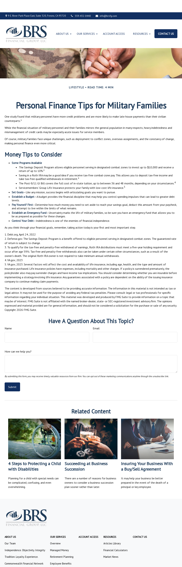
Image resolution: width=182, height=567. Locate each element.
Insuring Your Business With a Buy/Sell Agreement (147, 454)
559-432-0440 (80, 3)
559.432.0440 (101, 492)
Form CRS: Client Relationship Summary (28, 536)
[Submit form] (12, 374)
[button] (62, 21)
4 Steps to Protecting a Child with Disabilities (34, 454)
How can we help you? (18, 339)
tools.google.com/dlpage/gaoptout (23, 554)
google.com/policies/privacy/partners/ (25, 550)
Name (8, 316)
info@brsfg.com (106, 3)
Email (96, 316)
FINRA (84, 511)
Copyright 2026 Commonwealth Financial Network (61, 560)
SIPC (90, 511)
